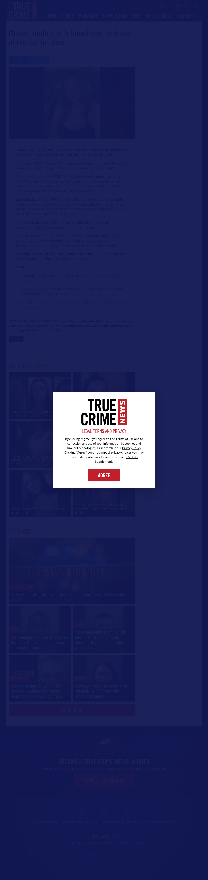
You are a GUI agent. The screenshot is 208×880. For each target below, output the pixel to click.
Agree (104, 475)
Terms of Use (125, 439)
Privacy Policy (131, 448)
